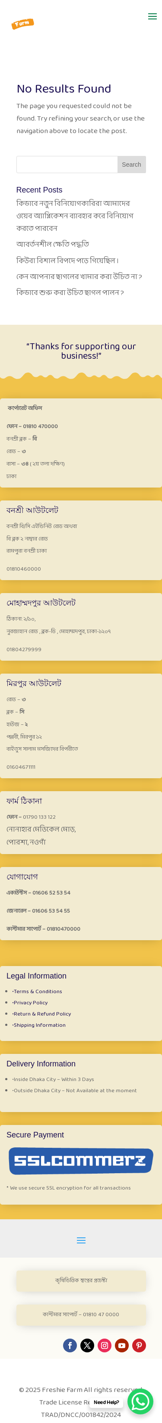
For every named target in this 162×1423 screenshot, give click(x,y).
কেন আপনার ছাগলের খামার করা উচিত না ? (79, 277)
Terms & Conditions (37, 992)
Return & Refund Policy (41, 1014)
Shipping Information (39, 1025)
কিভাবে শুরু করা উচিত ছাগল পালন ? (70, 293)
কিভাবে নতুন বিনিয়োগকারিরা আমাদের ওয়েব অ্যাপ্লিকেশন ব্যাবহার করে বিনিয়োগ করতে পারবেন (74, 216)
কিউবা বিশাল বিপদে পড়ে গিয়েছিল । (67, 261)
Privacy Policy (30, 1003)
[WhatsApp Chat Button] (140, 1401)
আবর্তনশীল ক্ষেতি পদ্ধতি (52, 245)
